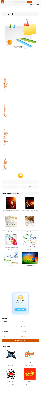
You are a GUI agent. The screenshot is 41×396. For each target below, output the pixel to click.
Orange (4, 81)
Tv (3, 119)
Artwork (4, 117)
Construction (5, 93)
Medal (4, 170)
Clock (4, 136)
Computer (5, 76)
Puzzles (4, 139)
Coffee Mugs (5, 141)
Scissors (4, 121)
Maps (4, 122)
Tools (4, 112)
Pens (4, 111)
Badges (4, 80)
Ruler (4, 130)
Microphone (5, 135)
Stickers (4, 64)
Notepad (4, 134)
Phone (4, 109)
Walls (4, 150)
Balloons (4, 85)
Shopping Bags (5, 120)
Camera (4, 101)
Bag (4, 129)
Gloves (4, 157)
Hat (4, 105)
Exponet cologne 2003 (29, 362)
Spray (4, 160)
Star (4, 75)
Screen (4, 147)
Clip (4, 62)
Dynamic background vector (29, 265)
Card (4, 63)
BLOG (37, 4)
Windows (4, 140)
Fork (4, 164)
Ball (4, 65)
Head (4, 78)
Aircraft (4, 116)
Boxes (4, 79)
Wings (4, 66)
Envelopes (5, 84)
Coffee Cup (5, 163)
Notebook (5, 115)
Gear (4, 113)
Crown (4, 74)
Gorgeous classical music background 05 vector (30, 210)
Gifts (4, 67)
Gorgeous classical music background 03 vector (11, 210)
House (4, 77)
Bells (4, 92)
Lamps (4, 158)
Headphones (5, 133)
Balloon (4, 144)
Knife (4, 149)
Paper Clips (5, 167)
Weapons (5, 169)
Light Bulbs (5, 148)
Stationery (5, 86)
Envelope (5, 168)
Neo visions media (11, 362)
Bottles (4, 108)
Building (4, 91)
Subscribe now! (20, 309)
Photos (4, 146)
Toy (4, 137)
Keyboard (5, 132)
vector (7, 2)
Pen (4, 110)
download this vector (20, 340)
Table (4, 143)
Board (4, 131)
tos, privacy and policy (36, 394)
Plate (4, 118)
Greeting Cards (5, 83)
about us (26, 394)
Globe (4, 103)
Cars (4, 87)
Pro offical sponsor (11, 381)
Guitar (4, 107)
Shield (4, 102)
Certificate (5, 162)
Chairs (4, 138)
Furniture (4, 159)
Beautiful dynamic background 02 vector (11, 247)
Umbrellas (5, 128)
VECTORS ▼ (29, 4)
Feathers (4, 155)
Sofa (4, 166)
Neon (4, 145)
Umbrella (4, 156)
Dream (4, 89)
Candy (4, 114)
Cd (3, 94)
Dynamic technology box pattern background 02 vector (11, 266)
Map (4, 88)
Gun (4, 165)
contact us (30, 394)
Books (4, 82)
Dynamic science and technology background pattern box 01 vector (29, 247)
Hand (4, 104)
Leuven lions (30, 381)
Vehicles (4, 106)
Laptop (4, 142)
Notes (4, 90)
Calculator (5, 161)
